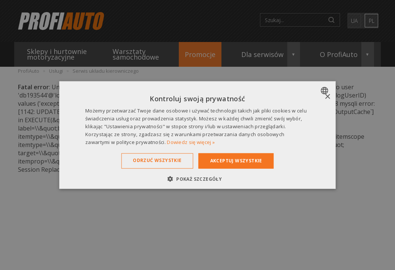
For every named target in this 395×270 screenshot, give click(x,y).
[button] (197, 178)
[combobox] (325, 90)
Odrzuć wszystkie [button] (157, 160)
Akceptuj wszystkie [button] (236, 161)
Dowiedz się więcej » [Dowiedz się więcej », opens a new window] (191, 141)
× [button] (327, 97)
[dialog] (197, 135)
